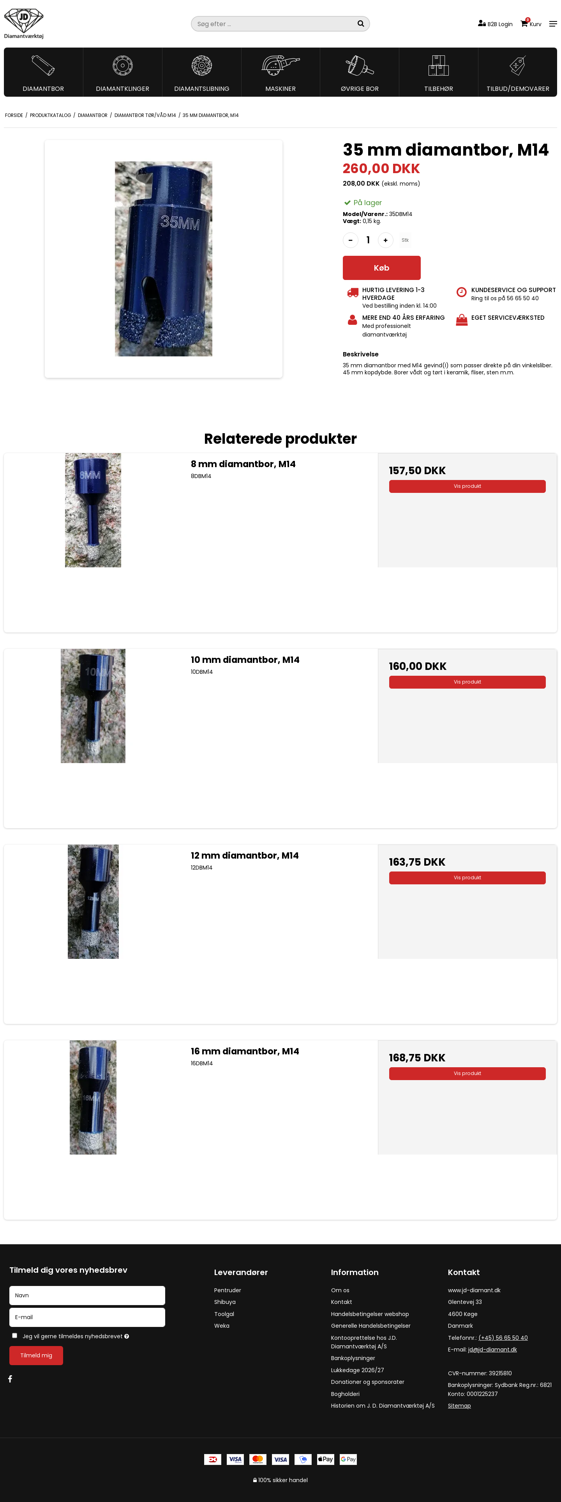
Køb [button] (382, 267)
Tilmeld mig (36, 1355)
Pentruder (227, 1290)
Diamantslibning (201, 88)
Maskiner (280, 88)
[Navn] (87, 1295)
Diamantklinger (122, 88)
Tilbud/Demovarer (518, 88)
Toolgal (224, 1314)
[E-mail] (87, 1317)
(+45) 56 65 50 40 (503, 1338)
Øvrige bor (360, 88)
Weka (221, 1326)
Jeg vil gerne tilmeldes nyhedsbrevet (101, 1335)
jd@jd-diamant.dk (492, 1349)
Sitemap (459, 1406)
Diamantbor (43, 88)
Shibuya (225, 1302)
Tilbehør (438, 88)
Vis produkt (467, 486)
